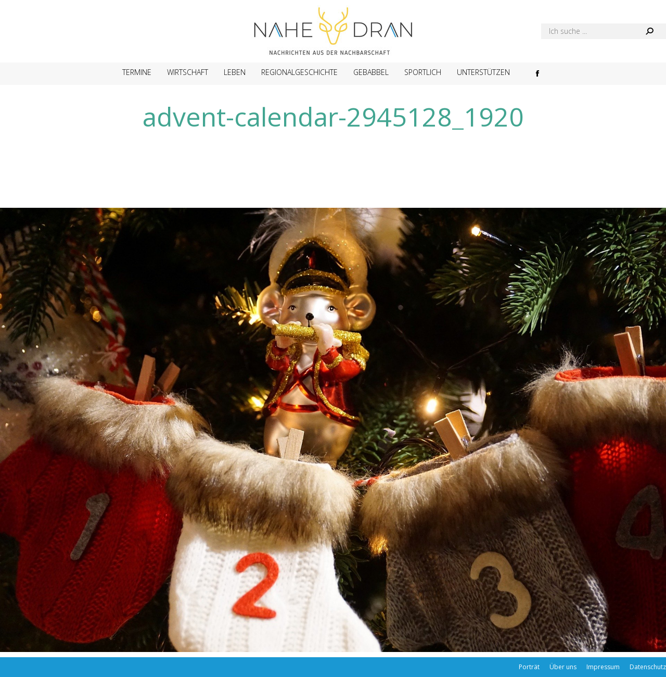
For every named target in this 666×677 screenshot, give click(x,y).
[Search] (603, 31)
